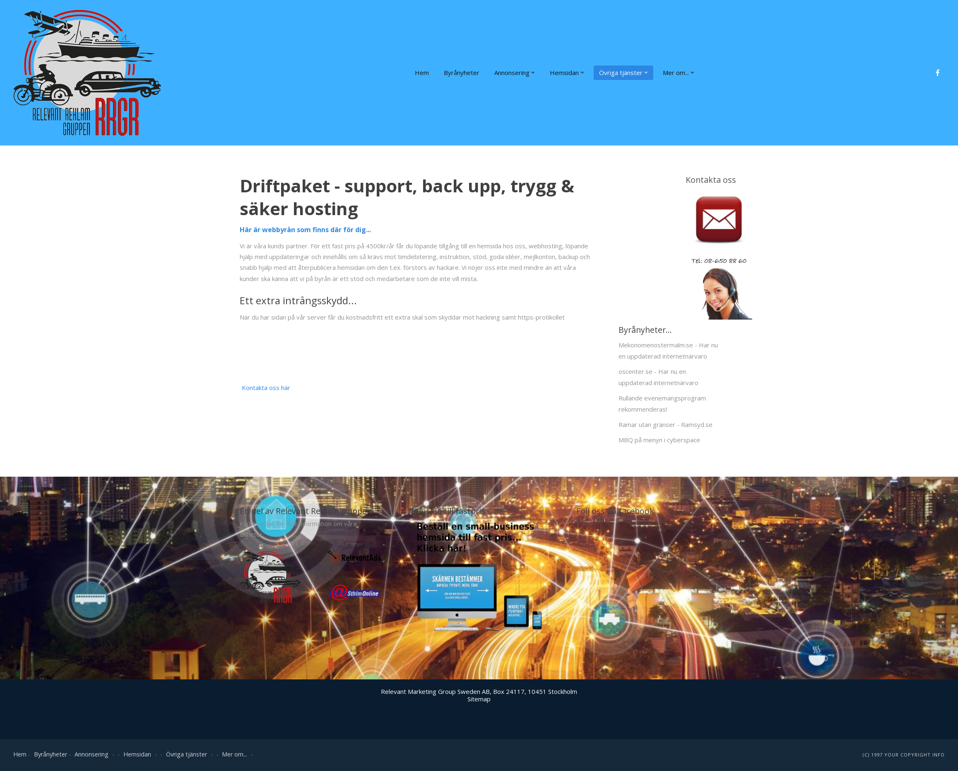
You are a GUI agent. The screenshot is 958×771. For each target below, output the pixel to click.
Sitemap (479, 699)
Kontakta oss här (266, 387)
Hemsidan (567, 72)
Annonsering (514, 72)
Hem (422, 72)
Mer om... (678, 72)
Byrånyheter (461, 72)
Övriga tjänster (623, 72)
